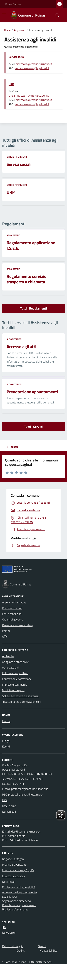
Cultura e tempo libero (15, 673)
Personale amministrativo (17, 625)
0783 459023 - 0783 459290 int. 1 (30, 95)
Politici (6, 631)
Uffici (5, 636)
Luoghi (6, 741)
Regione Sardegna (13, 4)
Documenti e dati (12, 608)
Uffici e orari (9, 806)
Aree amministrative (14, 602)
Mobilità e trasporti (13, 690)
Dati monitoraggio (12, 946)
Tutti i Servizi (33, 426)
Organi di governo (12, 619)
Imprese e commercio (14, 684)
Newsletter (9, 932)
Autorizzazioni (14, 339)
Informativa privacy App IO (18, 870)
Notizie (6, 721)
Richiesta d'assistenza (15, 909)
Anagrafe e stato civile (15, 662)
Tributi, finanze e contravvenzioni (21, 701)
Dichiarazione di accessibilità (18, 887)
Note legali (8, 882)
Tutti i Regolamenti (33, 308)
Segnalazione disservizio (16, 901)
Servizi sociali (17, 57)
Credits (20, 950)
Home (7, 30)
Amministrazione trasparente (19, 892)
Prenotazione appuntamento (19, 905)
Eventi (6, 746)
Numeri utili (9, 811)
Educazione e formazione (17, 679)
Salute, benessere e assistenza (20, 696)
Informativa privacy (13, 876)
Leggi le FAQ (9, 896)
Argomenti (19, 30)
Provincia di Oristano (14, 864)
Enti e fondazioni (12, 614)
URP (11, 84)
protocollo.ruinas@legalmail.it (31, 68)
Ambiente (8, 656)
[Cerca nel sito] (56, 15)
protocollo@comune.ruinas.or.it (34, 64)
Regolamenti (13, 235)
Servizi (42, 946)
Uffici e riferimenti (17, 157)
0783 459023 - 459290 (28, 779)
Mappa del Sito (48, 950)
